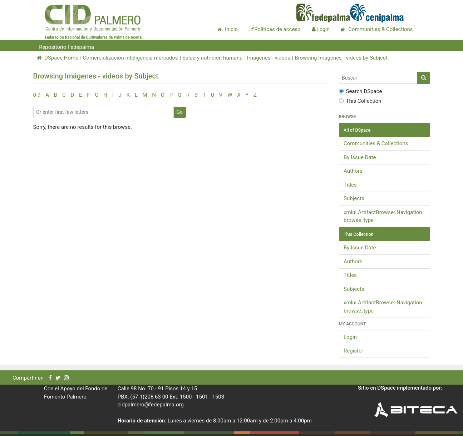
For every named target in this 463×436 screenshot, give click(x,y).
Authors (353, 171)
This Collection (360, 101)
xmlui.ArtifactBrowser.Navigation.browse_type (384, 216)
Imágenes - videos (268, 58)
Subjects (354, 198)
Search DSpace (360, 91)
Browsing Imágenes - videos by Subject (341, 58)
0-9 (37, 95)
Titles (350, 185)
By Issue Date (360, 157)
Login (350, 337)
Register (353, 351)
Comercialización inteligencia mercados (130, 58)
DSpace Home (58, 58)
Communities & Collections (376, 143)
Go (180, 112)
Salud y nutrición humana (212, 58)
